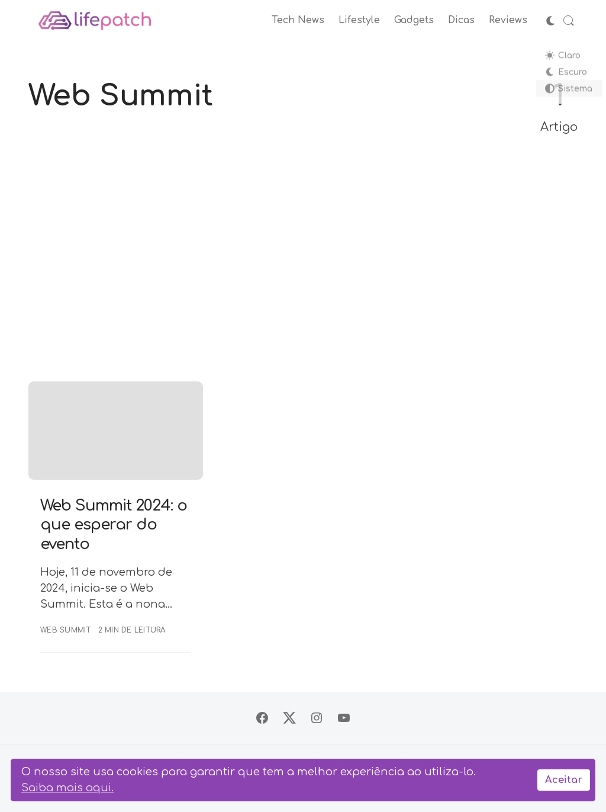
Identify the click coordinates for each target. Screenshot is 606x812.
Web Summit (65, 630)
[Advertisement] (303, 259)
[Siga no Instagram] (316, 718)
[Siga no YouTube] (344, 718)
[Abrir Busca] (569, 21)
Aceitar (563, 780)
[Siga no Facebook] (262, 718)
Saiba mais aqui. (67, 788)
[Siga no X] (289, 718)
